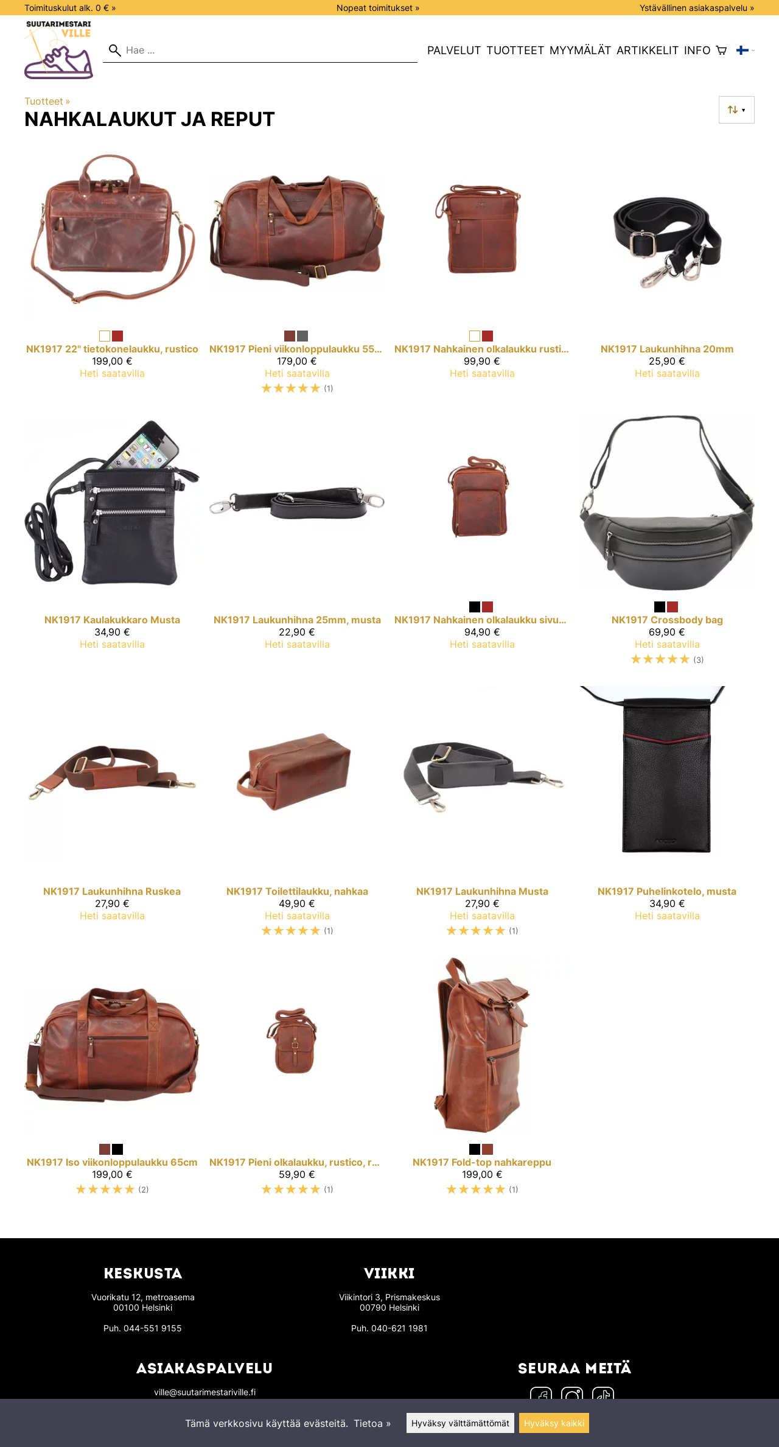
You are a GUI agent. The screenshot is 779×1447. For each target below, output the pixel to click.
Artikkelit (648, 50)
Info (697, 50)
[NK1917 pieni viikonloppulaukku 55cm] (297, 274)
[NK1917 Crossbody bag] (667, 545)
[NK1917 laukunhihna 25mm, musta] (297, 545)
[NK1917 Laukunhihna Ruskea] (112, 816)
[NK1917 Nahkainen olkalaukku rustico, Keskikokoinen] (482, 274)
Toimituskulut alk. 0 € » (70, 7)
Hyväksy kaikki (554, 1423)
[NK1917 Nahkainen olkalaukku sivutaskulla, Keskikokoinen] (482, 545)
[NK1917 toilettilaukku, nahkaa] (297, 816)
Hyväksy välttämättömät (460, 1423)
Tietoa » (372, 1423)
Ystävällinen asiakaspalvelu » (697, 7)
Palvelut (454, 50)
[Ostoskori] (721, 50)
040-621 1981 (399, 1328)
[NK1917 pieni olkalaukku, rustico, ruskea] (297, 1082)
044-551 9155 (153, 1328)
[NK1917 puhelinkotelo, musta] (667, 816)
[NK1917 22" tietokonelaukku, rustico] (112, 274)
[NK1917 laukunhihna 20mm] (667, 274)
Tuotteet (515, 50)
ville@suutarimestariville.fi (205, 1392)
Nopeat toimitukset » (378, 7)
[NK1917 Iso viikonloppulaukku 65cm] (112, 1082)
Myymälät (581, 50)
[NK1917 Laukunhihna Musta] (482, 816)
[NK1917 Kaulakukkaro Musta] (112, 545)
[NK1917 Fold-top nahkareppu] (482, 1082)
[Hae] (260, 50)
